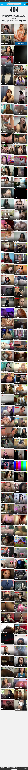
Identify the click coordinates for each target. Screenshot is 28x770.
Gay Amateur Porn (12, 1)
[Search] (20, 4)
